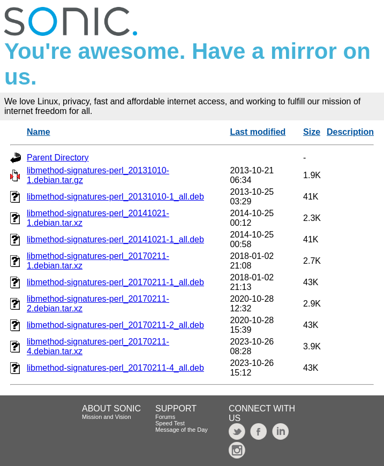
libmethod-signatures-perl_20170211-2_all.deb (115, 325)
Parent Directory (58, 157)
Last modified (257, 131)
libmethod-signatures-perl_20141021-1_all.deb (115, 239)
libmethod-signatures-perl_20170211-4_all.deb (115, 367)
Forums (165, 417)
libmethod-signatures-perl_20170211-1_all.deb (115, 282)
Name (38, 131)
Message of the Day (181, 429)
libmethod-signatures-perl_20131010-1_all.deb (115, 196)
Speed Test (170, 423)
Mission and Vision (106, 417)
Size (311, 131)
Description (350, 131)
